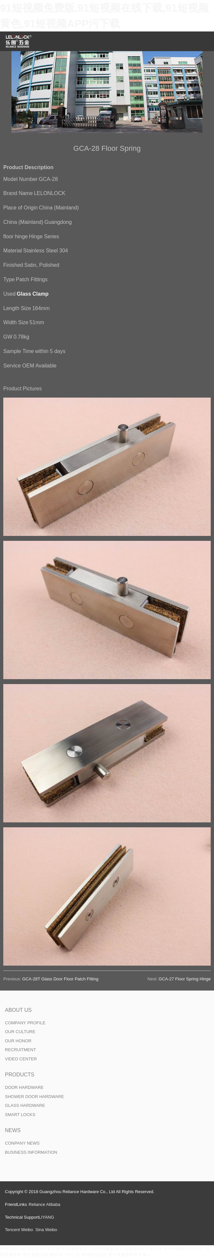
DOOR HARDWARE (24, 1087)
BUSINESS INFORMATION (31, 1152)
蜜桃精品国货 (94, 1254)
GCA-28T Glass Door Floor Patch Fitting (60, 978)
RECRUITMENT (20, 1049)
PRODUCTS (19, 1074)
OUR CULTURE (20, 1031)
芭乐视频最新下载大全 (141, 1248)
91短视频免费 (74, 1248)
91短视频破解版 (103, 1248)
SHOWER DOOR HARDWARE (34, 1096)
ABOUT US (18, 1010)
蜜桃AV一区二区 (64, 1254)
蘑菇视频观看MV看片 (184, 1248)
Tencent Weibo (19, 1229)
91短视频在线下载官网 (38, 1248)
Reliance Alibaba (44, 1204)
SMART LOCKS (20, 1114)
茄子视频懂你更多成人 (129, 1254)
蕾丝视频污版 (35, 1254)
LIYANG (46, 1217)
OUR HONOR (18, 1040)
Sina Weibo (46, 1229)
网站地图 (8, 1248)
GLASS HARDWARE (25, 1105)
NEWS (13, 1130)
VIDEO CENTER (21, 1058)
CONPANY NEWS (22, 1143)
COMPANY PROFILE (25, 1022)
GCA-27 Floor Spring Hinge (185, 978)
